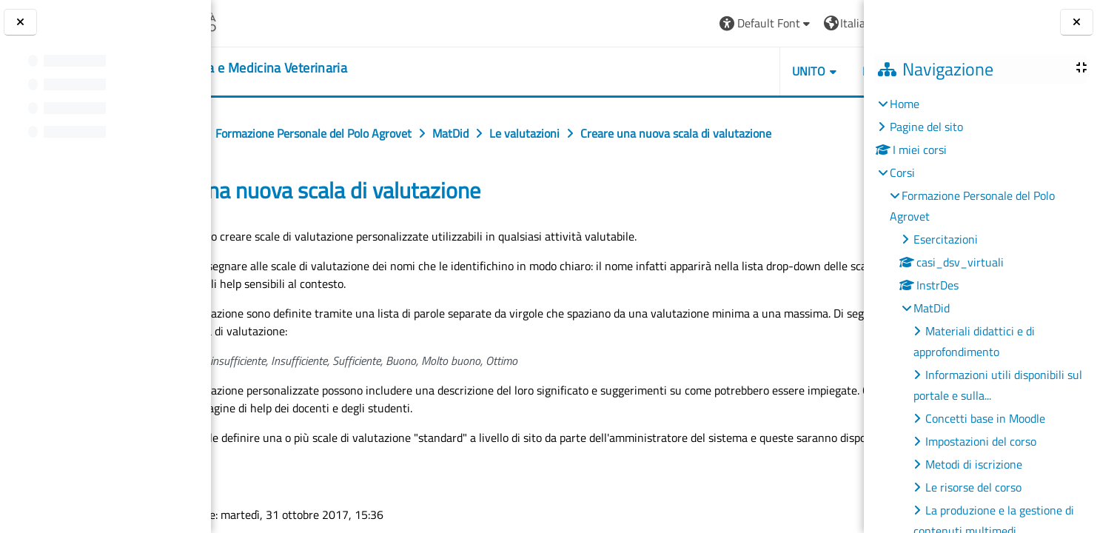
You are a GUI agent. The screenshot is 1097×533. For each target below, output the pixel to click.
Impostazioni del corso (980, 441)
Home (904, 104)
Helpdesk (775, 71)
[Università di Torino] (268, 21)
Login (827, 23)
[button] (651, 23)
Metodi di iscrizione (973, 464)
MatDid (931, 308)
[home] (329, 68)
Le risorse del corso (973, 487)
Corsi (902, 172)
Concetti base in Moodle (985, 418)
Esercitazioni (945, 239)
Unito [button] (694, 71)
